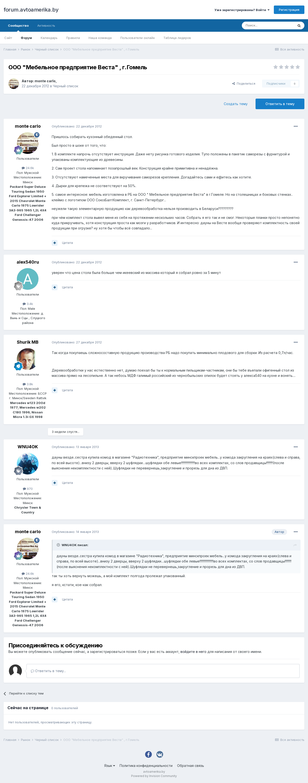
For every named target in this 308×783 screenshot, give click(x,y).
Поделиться (243, 83)
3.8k (28, 384)
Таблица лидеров (177, 38)
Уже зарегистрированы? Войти (242, 10)
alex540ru (28, 262)
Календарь (49, 38)
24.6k (28, 168)
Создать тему (236, 104)
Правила (73, 38)
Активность (46, 25)
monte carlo (45, 81)
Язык (109, 766)
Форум (26, 38)
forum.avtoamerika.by (31, 9)
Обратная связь (190, 766)
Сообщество (18, 28)
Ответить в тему (280, 104)
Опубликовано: (77, 126)
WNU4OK (28, 446)
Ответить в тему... (48, 671)
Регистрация (289, 10)
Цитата (67, 243)
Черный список (65, 86)
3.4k (28, 304)
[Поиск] (268, 25)
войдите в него (193, 652)
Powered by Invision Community (154, 776)
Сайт (8, 38)
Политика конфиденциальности (146, 766)
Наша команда (100, 38)
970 (28, 489)
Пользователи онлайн (137, 38)
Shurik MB (27, 342)
